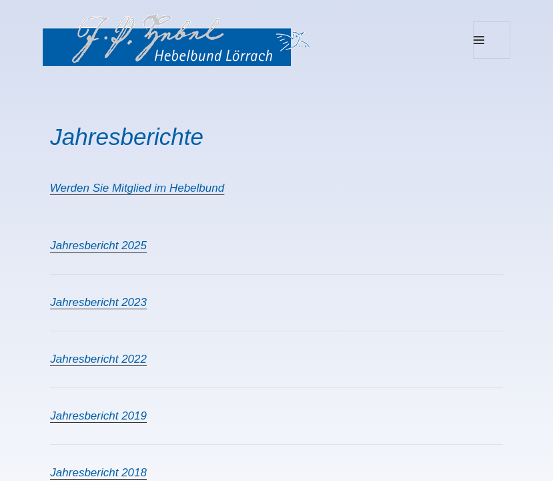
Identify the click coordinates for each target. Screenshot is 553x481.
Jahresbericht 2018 (98, 472)
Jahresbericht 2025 (98, 245)
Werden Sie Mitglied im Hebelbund (137, 188)
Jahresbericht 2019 (98, 416)
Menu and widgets (492, 58)
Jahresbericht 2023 (98, 302)
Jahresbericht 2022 (98, 359)
